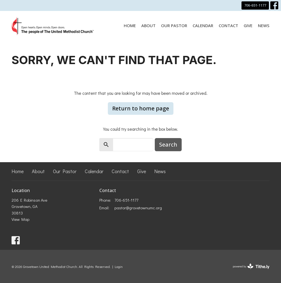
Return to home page (140, 108)
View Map (20, 219)
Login (119, 266)
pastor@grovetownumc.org (138, 207)
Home (130, 25)
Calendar (203, 25)
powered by (251, 266)
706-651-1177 (255, 5)
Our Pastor (174, 25)
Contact (228, 25)
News (263, 25)
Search (168, 144)
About (148, 25)
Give (248, 25)
